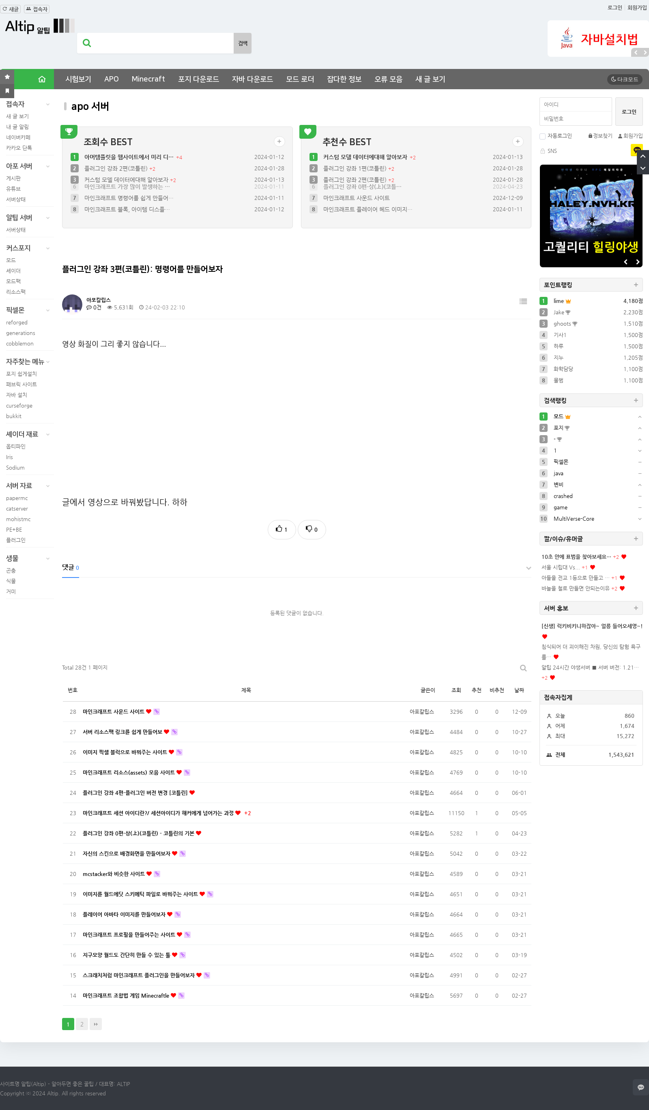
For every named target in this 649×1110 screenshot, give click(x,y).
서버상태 (16, 199)
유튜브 (13, 189)
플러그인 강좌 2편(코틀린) (116, 168)
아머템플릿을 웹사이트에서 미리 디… (129, 157)
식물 (11, 581)
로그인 (615, 7)
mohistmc (18, 519)
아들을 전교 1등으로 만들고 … (576, 578)
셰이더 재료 (30, 434)
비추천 (497, 690)
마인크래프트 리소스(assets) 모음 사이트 (129, 772)
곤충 (11, 570)
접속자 (36, 9)
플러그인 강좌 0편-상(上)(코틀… (362, 192)
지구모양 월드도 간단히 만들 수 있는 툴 (127, 955)
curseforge (19, 405)
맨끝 (96, 1024)
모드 (11, 260)
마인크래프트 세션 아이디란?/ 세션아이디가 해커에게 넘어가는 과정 (159, 813)
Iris (9, 457)
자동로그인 (555, 136)
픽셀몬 (30, 310)
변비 (558, 484)
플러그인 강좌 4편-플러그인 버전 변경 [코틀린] (136, 793)
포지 (558, 428)
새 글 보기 (430, 79)
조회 (456, 690)
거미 (11, 591)
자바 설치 (16, 395)
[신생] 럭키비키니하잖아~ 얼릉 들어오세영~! (592, 626)
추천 (476, 690)
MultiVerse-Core (574, 518)
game (560, 507)
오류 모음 (388, 79)
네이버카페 (18, 137)
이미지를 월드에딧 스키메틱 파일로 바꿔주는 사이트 (141, 894)
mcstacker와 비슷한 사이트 (114, 874)
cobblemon (20, 343)
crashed (563, 496)
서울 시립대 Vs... (561, 567)
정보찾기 (600, 136)
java (558, 473)
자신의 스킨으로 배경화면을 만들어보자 (127, 853)
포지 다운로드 (198, 79)
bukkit (13, 416)
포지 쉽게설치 (21, 374)
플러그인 (16, 540)
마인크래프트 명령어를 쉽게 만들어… (129, 204)
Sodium (15, 467)
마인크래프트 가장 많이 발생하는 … (127, 192)
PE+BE (14, 529)
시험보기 (78, 79)
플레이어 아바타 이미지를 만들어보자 (125, 914)
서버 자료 (30, 486)
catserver (17, 508)
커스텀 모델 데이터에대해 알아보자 (127, 179)
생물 (30, 558)
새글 (10, 9)
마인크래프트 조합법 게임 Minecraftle (127, 995)
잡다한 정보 (344, 79)
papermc (17, 498)
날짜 (519, 690)
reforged (17, 322)
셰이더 (13, 271)
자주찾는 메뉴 (30, 362)
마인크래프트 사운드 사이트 (356, 204)
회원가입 (637, 7)
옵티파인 (16, 446)
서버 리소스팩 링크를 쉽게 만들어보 (123, 732)
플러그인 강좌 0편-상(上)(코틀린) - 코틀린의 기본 (139, 833)
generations (20, 333)
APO (111, 79)
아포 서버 (30, 166)
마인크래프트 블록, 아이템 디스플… (127, 215)
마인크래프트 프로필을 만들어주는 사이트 (130, 935)
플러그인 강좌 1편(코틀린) (355, 168)
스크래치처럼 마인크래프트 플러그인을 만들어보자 (139, 975)
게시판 (13, 178)
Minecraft (148, 79)
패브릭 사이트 (21, 384)
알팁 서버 (30, 218)
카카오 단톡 (19, 148)
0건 (93, 307)
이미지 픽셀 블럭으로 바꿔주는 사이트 (126, 752)
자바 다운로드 (252, 79)
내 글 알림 (17, 127)
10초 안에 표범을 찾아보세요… (576, 557)
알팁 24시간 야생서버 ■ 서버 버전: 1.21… (590, 667)
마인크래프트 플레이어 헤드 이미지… (368, 215)
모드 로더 (300, 79)
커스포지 (30, 248)
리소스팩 (16, 292)
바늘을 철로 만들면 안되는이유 (576, 588)
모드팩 (13, 281)
